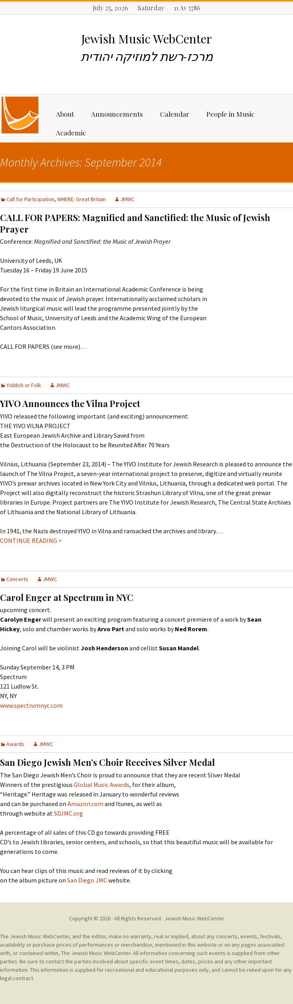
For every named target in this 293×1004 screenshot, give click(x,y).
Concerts (17, 579)
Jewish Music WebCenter (194, 918)
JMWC (127, 199)
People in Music (230, 114)
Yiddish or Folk (23, 385)
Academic (71, 132)
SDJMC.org (68, 813)
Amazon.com (85, 804)
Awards (15, 744)
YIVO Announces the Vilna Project (70, 403)
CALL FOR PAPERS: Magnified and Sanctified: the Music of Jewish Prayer (135, 223)
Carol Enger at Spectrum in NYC (66, 597)
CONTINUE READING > (31, 540)
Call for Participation (30, 199)
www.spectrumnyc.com (31, 705)
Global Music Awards (101, 785)
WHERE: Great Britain (81, 199)
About (65, 114)
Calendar (174, 114)
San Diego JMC (87, 880)
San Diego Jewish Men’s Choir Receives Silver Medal (107, 762)
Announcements (117, 114)
